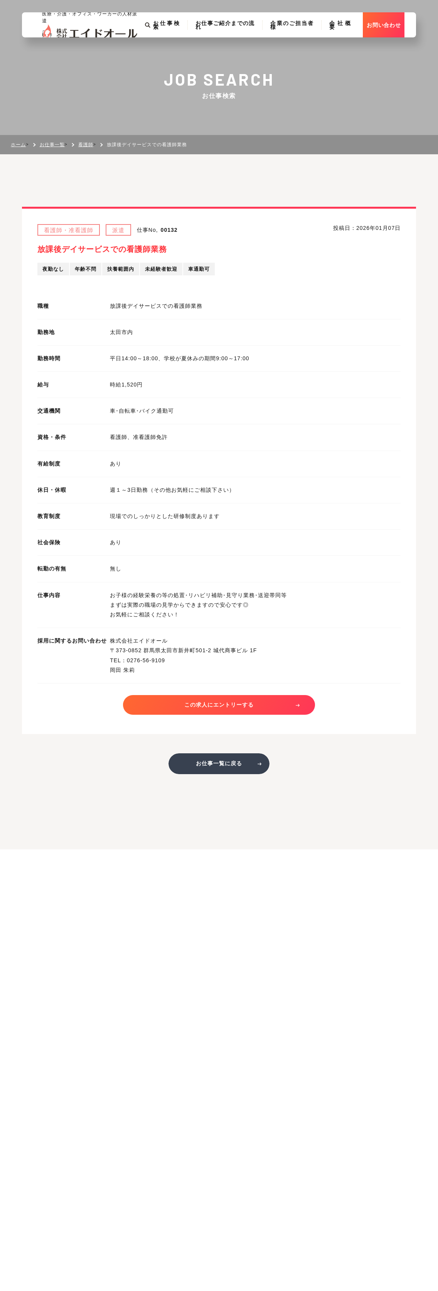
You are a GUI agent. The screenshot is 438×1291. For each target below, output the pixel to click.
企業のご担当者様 (298, 41)
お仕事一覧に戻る (219, 766)
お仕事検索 (161, 41)
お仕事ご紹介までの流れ (227, 41)
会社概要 (348, 41)
